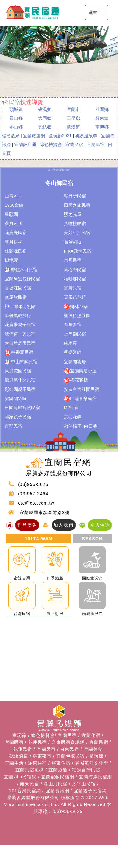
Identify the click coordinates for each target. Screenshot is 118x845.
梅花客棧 (76, 380)
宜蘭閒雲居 (75, 361)
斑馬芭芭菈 (75, 297)
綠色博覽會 (51, 144)
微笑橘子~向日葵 (80, 426)
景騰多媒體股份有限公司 (33, 797)
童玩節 (19, 735)
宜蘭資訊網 (57, 790)
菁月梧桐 (13, 241)
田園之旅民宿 (77, 205)
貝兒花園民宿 (18, 370)
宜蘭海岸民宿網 (95, 776)
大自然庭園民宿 (20, 343)
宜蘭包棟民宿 (70, 756)
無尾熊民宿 (16, 297)
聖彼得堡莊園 (77, 315)
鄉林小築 (76, 307)
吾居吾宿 (72, 324)
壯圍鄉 (102, 109)
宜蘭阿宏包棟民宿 (22, 278)
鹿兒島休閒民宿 (20, 379)
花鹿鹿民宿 (16, 232)
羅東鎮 (102, 118)
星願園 (11, 214)
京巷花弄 (72, 416)
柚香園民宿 (19, 352)
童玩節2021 (60, 135)
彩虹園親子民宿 (20, 389)
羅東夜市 (42, 756)
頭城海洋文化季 (91, 762)
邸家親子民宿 (18, 416)
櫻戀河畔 (72, 352)
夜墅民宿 (13, 426)
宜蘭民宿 (74, 144)
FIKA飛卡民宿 (77, 251)
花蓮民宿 (37, 742)
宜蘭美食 (93, 749)
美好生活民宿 (77, 232)
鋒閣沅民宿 (16, 251)
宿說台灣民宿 (86, 769)
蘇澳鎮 (73, 126)
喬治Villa (72, 241)
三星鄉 (73, 118)
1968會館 (14, 205)
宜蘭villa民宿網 (20, 776)
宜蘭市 (73, 109)
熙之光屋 (72, 214)
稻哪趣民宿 (75, 278)
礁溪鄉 (44, 109)
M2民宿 (71, 407)
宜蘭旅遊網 (34, 135)
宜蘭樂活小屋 (80, 371)
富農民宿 (72, 287)
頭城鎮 (16, 109)
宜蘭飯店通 (25, 144)
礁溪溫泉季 (86, 135)
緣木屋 (70, 343)
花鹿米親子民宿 (20, 324)
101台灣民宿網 (25, 790)
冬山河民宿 (55, 783)
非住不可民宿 (21, 270)
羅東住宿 (37, 762)
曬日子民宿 (75, 195)
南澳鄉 (102, 126)
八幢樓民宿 (75, 223)
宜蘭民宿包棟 (29, 769)
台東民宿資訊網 (68, 742)
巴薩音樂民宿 (80, 399)
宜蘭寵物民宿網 (57, 776)
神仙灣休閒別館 (20, 306)
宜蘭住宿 (90, 735)
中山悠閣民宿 (21, 362)
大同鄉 (44, 118)
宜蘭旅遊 (57, 769)
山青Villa (13, 195)
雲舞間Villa (15, 398)
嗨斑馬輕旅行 (18, 315)
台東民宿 (69, 749)
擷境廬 (11, 260)
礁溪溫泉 (11, 135)
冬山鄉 (16, 126)
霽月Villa (13, 223)
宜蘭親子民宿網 (90, 790)
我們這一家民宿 (20, 334)
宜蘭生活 (14, 762)
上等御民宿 (75, 334)
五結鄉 (44, 126)
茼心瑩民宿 (75, 269)
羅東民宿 (29, 783)
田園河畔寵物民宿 (22, 407)
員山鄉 (16, 118)
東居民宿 (72, 260)
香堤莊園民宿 (18, 287)
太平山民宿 (84, 783)
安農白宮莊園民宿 (81, 389)
